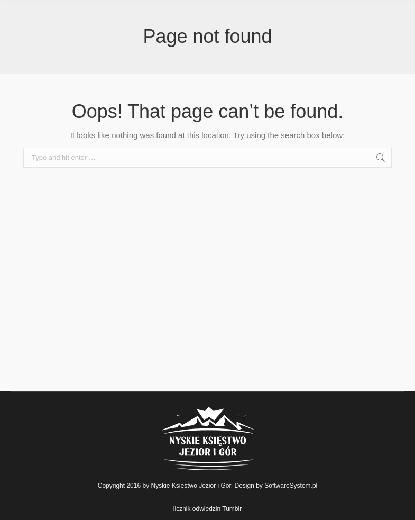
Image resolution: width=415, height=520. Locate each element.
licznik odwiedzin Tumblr (207, 509)
